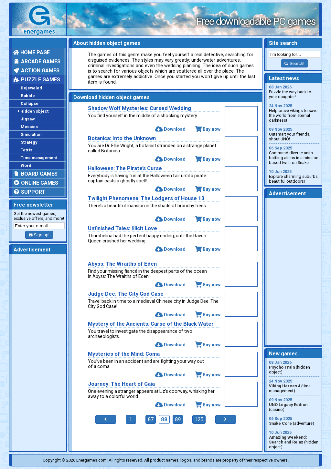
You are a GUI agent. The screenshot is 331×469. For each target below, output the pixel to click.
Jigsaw (28, 119)
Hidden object (32, 111)
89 (178, 419)
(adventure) (294, 421)
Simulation (31, 134)
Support (29, 192)
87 (151, 419)
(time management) (294, 386)
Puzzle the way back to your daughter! (294, 92)
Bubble (28, 95)
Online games (35, 183)
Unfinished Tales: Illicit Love (122, 228)
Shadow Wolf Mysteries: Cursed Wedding (139, 108)
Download (170, 129)
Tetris (26, 150)
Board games (35, 174)
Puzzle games (36, 79)
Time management (39, 157)
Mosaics (29, 126)
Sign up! (39, 234)
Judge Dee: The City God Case (126, 294)
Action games (36, 70)
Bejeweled (31, 88)
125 (199, 419)
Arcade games (36, 61)
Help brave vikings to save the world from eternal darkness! (294, 113)
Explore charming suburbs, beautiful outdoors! (294, 176)
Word (26, 165)
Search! (294, 63)
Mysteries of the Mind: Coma (124, 354)
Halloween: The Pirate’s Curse (125, 168)
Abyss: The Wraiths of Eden (122, 264)
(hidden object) (294, 367)
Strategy (29, 142)
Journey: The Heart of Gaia (121, 384)
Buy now (207, 129)
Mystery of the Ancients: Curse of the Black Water (151, 324)
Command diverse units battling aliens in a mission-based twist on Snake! (294, 155)
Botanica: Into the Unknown (122, 138)
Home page (31, 52)
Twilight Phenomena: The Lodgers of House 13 (146, 198)
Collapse (29, 103)
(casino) (294, 404)
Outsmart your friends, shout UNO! (294, 134)
